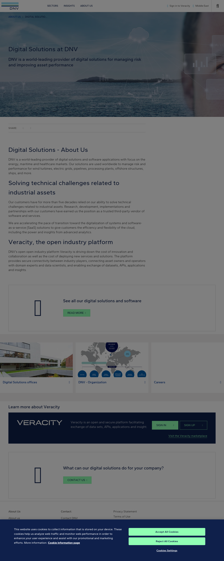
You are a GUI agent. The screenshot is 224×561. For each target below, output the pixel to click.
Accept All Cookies (166, 534)
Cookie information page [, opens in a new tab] (64, 545)
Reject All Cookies (167, 543)
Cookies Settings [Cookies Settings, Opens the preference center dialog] (166, 552)
